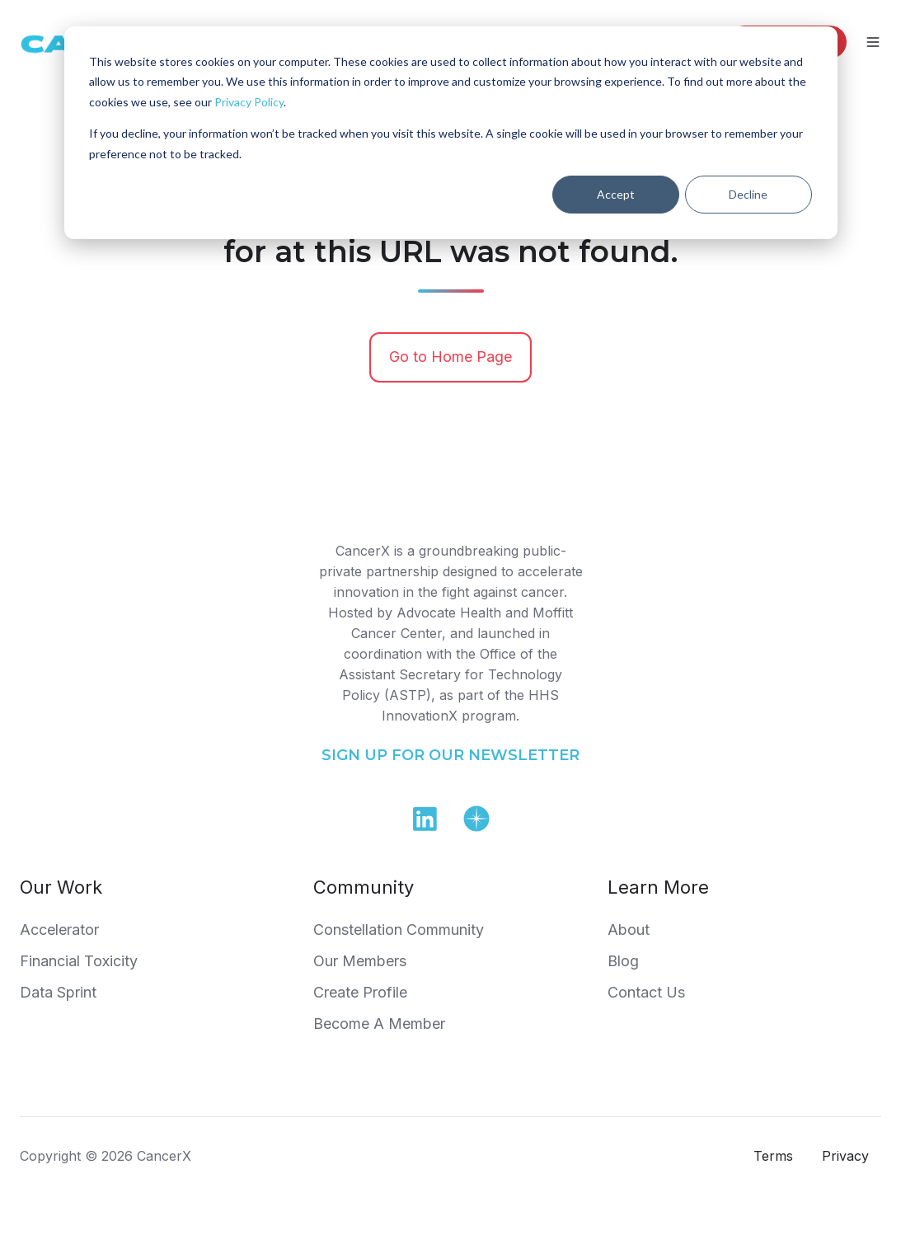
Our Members (359, 961)
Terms (773, 1156)
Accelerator (59, 929)
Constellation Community (398, 929)
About (629, 929)
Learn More (658, 887)
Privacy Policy (249, 102)
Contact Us (646, 992)
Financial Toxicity (79, 961)
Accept (616, 194)
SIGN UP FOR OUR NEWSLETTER (450, 755)
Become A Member (379, 1023)
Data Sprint (58, 992)
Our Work (61, 887)
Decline (748, 194)
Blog (623, 961)
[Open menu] (873, 42)
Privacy (845, 1156)
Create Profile (360, 992)
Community (363, 887)
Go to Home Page (450, 356)
